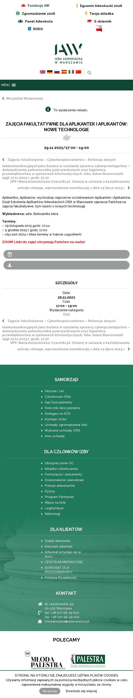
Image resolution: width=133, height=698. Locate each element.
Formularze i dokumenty (63, 474)
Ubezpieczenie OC (59, 463)
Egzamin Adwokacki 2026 (101, 6)
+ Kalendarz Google (66, 254)
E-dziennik (103, 21)
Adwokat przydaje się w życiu (63, 554)
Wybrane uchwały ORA (62, 430)
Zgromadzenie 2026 (38, 14)
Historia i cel (54, 391)
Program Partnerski (59, 497)
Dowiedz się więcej (81, 691)
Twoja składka (101, 14)
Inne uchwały (55, 436)
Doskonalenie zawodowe (64, 480)
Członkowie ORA (58, 397)
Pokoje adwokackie (60, 486)
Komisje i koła (55, 419)
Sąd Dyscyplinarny (58, 402)
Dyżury (50, 491)
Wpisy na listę (55, 503)
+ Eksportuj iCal (66, 265)
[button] (5, 85)
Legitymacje (54, 508)
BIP (99, 29)
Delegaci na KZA (57, 414)
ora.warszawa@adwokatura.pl (67, 621)
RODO (38, 29)
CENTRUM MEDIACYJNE (64, 562)
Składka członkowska (61, 469)
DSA (66, 314)
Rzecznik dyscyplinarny (62, 408)
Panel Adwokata (39, 21)
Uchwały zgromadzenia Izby (66, 425)
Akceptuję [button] (50, 691)
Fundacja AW (38, 6)
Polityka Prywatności (61, 578)
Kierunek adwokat (58, 546)
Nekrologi (52, 514)
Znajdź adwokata (57, 541)
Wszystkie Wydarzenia (24, 98)
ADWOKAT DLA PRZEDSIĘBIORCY (59, 570)
